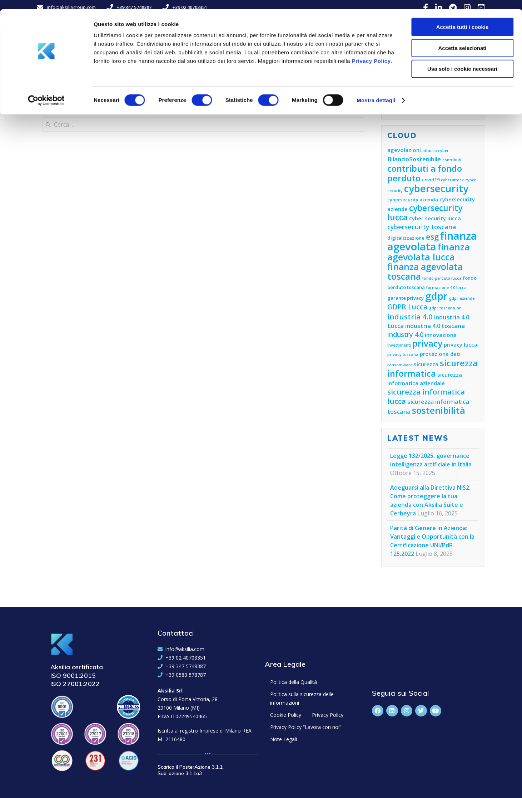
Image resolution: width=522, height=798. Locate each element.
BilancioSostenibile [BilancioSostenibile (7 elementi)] (414, 159)
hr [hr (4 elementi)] (459, 307)
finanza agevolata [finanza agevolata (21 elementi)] (432, 241)
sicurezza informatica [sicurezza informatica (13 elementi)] (432, 368)
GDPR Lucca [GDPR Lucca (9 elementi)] (407, 307)
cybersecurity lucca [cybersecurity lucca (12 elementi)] (424, 212)
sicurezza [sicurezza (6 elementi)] (426, 364)
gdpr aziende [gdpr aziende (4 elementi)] (461, 298)
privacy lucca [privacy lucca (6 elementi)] (460, 344)
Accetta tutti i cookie (462, 18)
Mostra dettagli (376, 91)
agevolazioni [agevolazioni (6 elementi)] (404, 149)
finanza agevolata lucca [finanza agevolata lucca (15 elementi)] (428, 252)
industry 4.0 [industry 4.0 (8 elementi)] (405, 334)
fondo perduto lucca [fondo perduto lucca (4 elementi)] (442, 278)
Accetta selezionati (462, 39)
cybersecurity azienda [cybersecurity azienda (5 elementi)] (412, 199)
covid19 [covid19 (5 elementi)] (430, 179)
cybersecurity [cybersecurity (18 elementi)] (436, 188)
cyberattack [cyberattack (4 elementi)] (452, 179)
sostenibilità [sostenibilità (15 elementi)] (438, 410)
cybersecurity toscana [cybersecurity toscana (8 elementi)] (421, 226)
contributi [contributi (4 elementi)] (451, 159)
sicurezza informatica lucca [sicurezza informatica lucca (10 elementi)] (426, 396)
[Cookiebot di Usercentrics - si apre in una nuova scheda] (46, 91)
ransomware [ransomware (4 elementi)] (399, 364)
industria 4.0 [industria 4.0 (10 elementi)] (410, 317)
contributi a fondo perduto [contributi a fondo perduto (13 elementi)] (424, 173)
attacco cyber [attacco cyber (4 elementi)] (435, 150)
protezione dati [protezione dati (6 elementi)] (440, 353)
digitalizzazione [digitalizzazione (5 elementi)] (405, 238)
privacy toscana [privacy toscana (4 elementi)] (402, 354)
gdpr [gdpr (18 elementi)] (436, 296)
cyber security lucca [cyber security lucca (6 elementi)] (435, 218)
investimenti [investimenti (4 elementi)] (399, 345)
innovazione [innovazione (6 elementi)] (441, 334)
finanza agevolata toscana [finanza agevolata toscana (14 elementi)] (425, 271)
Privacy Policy (371, 52)
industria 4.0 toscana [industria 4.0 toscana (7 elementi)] (435, 326)
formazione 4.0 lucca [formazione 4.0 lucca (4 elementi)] (446, 287)
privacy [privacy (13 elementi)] (427, 343)
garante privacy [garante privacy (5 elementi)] (405, 298)
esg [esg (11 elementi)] (432, 236)
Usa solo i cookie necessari (462, 60)
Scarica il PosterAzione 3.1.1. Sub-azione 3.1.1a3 (191, 770)
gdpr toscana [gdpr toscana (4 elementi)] (442, 307)
